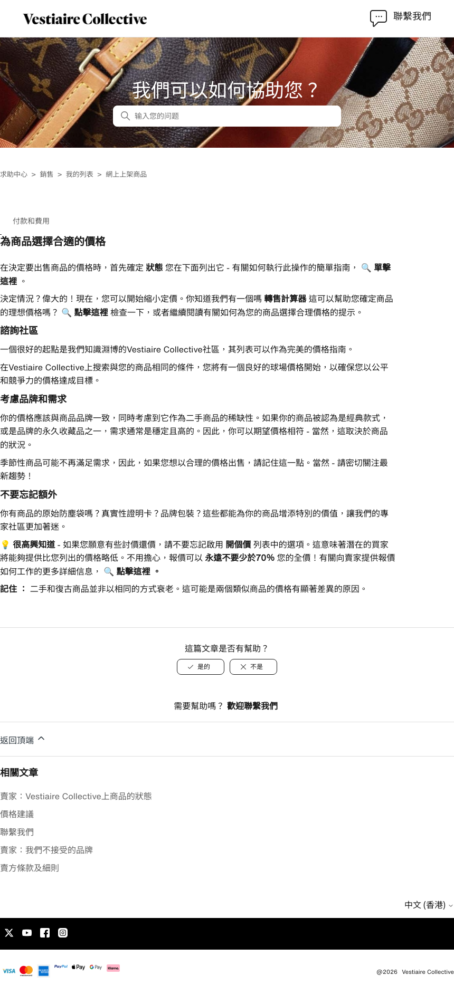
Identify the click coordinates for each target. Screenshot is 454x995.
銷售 (46, 174)
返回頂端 (23, 738)
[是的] (200, 667)
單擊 (381, 267)
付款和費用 (31, 221)
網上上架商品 (126, 174)
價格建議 (17, 814)
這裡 (8, 281)
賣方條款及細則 (29, 868)
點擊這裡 (90, 312)
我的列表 (79, 174)
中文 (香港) (429, 905)
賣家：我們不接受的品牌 (46, 850)
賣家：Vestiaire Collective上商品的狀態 (76, 796)
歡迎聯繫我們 (252, 706)
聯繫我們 (17, 832)
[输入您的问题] (227, 116)
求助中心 (13, 174)
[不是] (253, 667)
